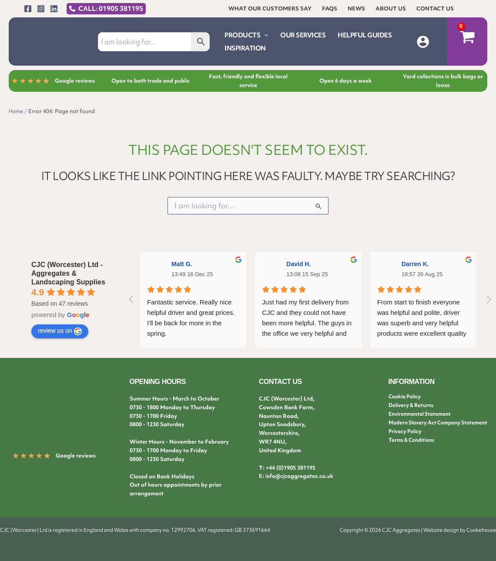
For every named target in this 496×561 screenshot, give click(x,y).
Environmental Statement (422, 413)
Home (16, 111)
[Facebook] (28, 9)
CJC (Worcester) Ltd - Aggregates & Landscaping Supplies (68, 273)
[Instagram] (41, 9)
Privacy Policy (406, 430)
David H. (298, 263)
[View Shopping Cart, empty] (467, 41)
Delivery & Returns (412, 405)
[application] (264, 35)
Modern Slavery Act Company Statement (442, 422)
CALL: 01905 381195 (110, 8)
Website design (441, 530)
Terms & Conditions (414, 439)
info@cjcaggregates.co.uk (299, 476)
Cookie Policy (406, 396)
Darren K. (415, 263)
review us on (60, 331)
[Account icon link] (422, 41)
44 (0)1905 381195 (292, 467)
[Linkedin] (54, 9)
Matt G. (181, 263)
